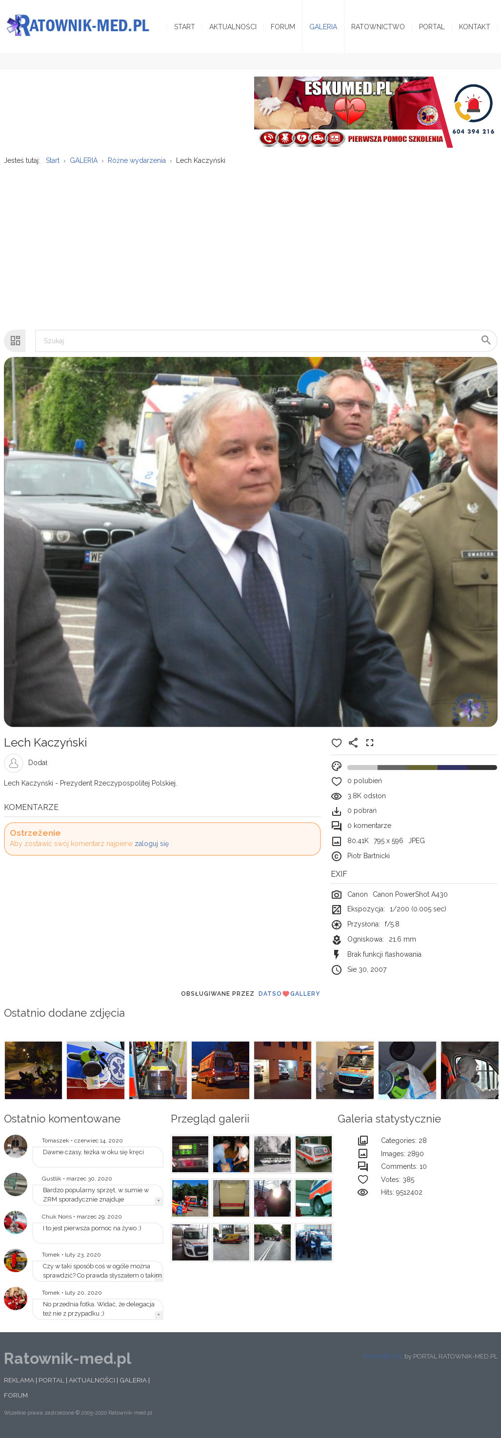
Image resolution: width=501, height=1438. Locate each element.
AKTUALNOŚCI (92, 1380)
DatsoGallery (289, 994)
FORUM (16, 1395)
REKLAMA (19, 1380)
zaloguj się (152, 843)
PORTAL (51, 1380)
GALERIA (133, 1380)
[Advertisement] (250, 242)
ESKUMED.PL (383, 1356)
